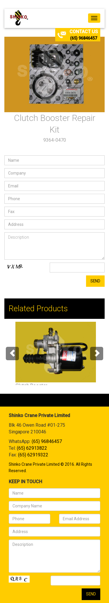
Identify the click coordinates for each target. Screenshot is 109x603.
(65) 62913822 (32, 448)
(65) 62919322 (33, 455)
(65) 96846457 (83, 38)
